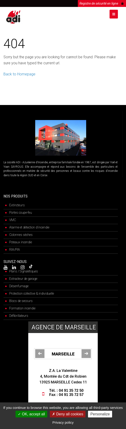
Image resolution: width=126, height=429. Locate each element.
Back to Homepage (19, 74)
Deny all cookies (67, 414)
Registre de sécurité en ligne (101, 2)
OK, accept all (31, 414)
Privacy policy (63, 422)
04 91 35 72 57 (72, 395)
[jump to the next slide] (86, 353)
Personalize (100, 414)
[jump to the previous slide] (39, 353)
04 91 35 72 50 (72, 390)
